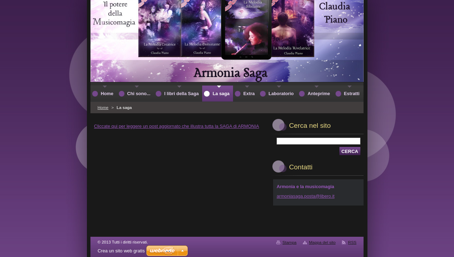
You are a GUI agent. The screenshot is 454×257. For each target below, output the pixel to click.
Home (103, 107)
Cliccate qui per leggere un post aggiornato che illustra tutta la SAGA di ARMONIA (176, 126)
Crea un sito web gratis (121, 250)
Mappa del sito (322, 242)
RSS (352, 242)
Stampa (289, 242)
